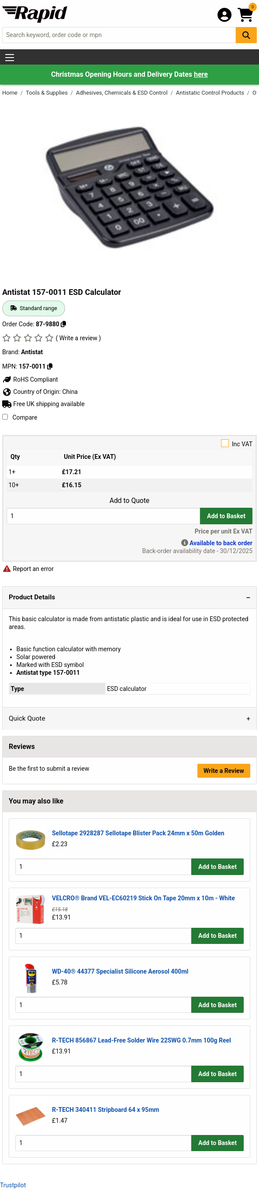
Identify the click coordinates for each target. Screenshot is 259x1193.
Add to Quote (129, 500)
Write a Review (224, 770)
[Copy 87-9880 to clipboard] (63, 324)
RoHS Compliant (30, 379)
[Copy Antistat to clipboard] (49, 366)
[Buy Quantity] (103, 516)
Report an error (28, 569)
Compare (19, 417)
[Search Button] (246, 35)
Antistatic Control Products (210, 92)
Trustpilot (13, 1185)
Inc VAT (129, 443)
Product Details (32, 597)
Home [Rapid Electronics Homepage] (10, 92)
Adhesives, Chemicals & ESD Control (122, 92)
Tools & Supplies (47, 92)
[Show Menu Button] (9, 57)
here (201, 74)
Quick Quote (27, 718)
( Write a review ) (78, 338)
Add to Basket (226, 516)
